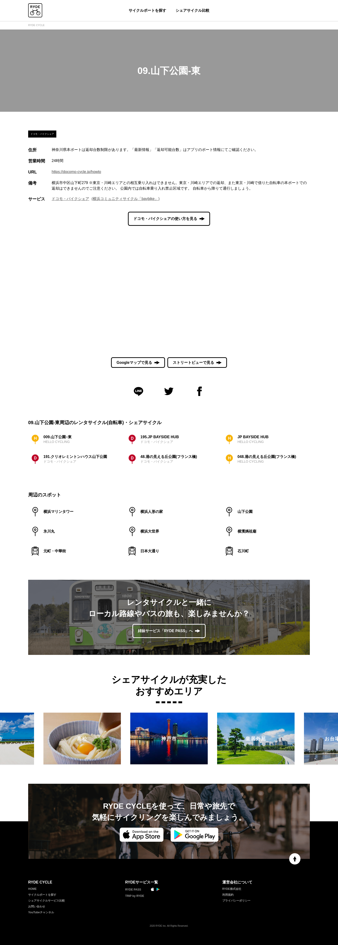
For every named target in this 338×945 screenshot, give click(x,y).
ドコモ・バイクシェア (70, 199)
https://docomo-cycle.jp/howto (76, 172)
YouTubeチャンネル (41, 912)
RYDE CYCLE (36, 25)
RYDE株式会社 (231, 889)
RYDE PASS (133, 889)
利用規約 (228, 894)
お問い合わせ (36, 906)
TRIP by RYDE (134, 896)
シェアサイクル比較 (192, 10)
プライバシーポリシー (236, 900)
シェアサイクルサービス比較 (46, 900)
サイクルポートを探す (147, 10)
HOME (32, 889)
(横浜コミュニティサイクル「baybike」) (126, 199)
